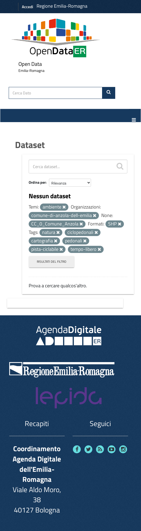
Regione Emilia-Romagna (62, 6)
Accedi (27, 7)
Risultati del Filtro (51, 261)
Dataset (30, 144)
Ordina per (37, 182)
